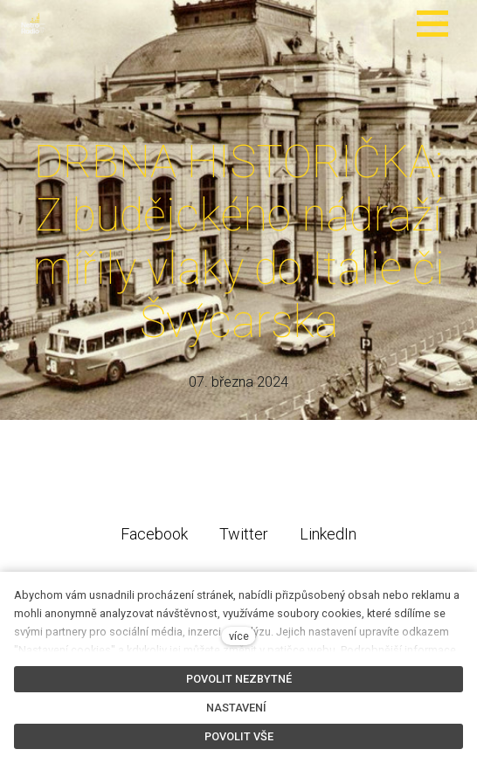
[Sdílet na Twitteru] (243, 540)
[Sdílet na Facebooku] (154, 540)
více (239, 636)
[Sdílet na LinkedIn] (328, 540)
